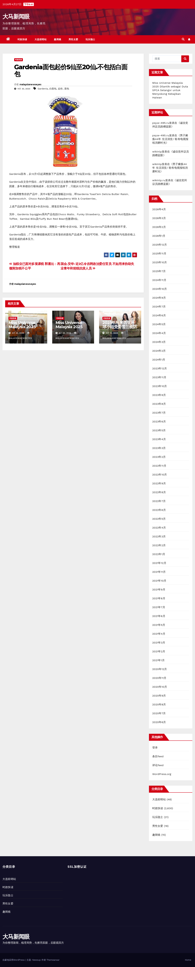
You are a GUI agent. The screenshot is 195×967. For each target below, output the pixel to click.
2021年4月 (158, 633)
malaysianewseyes (30, 84)
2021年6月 (158, 616)
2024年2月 (159, 350)
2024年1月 (158, 359)
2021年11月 (159, 571)
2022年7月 (159, 501)
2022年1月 (158, 554)
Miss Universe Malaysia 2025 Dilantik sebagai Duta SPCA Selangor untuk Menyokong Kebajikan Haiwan (170, 90)
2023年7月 (159, 412)
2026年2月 (159, 227)
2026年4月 (159, 209)
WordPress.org (161, 774)
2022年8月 (159, 492)
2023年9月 (159, 395)
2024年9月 (159, 297)
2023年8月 (159, 403)
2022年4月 (159, 527)
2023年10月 (159, 386)
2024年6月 (159, 315)
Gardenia (43, 88)
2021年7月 (158, 607)
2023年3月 (159, 448)
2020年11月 (159, 678)
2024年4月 (159, 333)
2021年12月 (159, 563)
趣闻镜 (57, 39)
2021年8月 (158, 598)
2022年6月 (159, 510)
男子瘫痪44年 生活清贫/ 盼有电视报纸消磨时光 (170, 139)
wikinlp (157, 151)
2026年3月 (159, 218)
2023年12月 (159, 368)
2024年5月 (159, 324)
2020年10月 (159, 686)
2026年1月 (158, 235)
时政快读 (22, 39)
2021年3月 (158, 642)
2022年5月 (159, 518)
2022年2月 (159, 545)
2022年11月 (159, 465)
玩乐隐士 (90, 39)
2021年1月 (158, 660)
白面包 (52, 88)
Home (188, 960)
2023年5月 (159, 430)
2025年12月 (159, 244)
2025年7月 (159, 271)
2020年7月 (159, 713)
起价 (60, 88)
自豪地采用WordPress (14, 960)
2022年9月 (159, 483)
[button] (183, 39)
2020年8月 (159, 704)
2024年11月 (159, 280)
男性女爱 (73, 39)
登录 (155, 747)
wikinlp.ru (158, 180)
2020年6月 (159, 722)
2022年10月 (159, 474)
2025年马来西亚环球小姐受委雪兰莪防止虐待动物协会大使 (119, 326)
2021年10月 (159, 580)
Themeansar (53, 960)
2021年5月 (158, 624)
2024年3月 (159, 342)
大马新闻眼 (16, 16)
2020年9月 (159, 695)
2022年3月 (159, 536)
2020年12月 (159, 669)
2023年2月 (159, 456)
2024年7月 (159, 306)
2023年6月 (159, 421)
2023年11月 (159, 377)
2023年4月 (159, 439)
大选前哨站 (41, 39)
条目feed (158, 756)
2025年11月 (159, 253)
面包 (66, 88)
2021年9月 (158, 589)
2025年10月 (159, 262)
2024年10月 (159, 288)
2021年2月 (158, 651)
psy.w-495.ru (160, 122)
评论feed (158, 765)
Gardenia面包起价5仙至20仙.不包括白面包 (70, 70)
